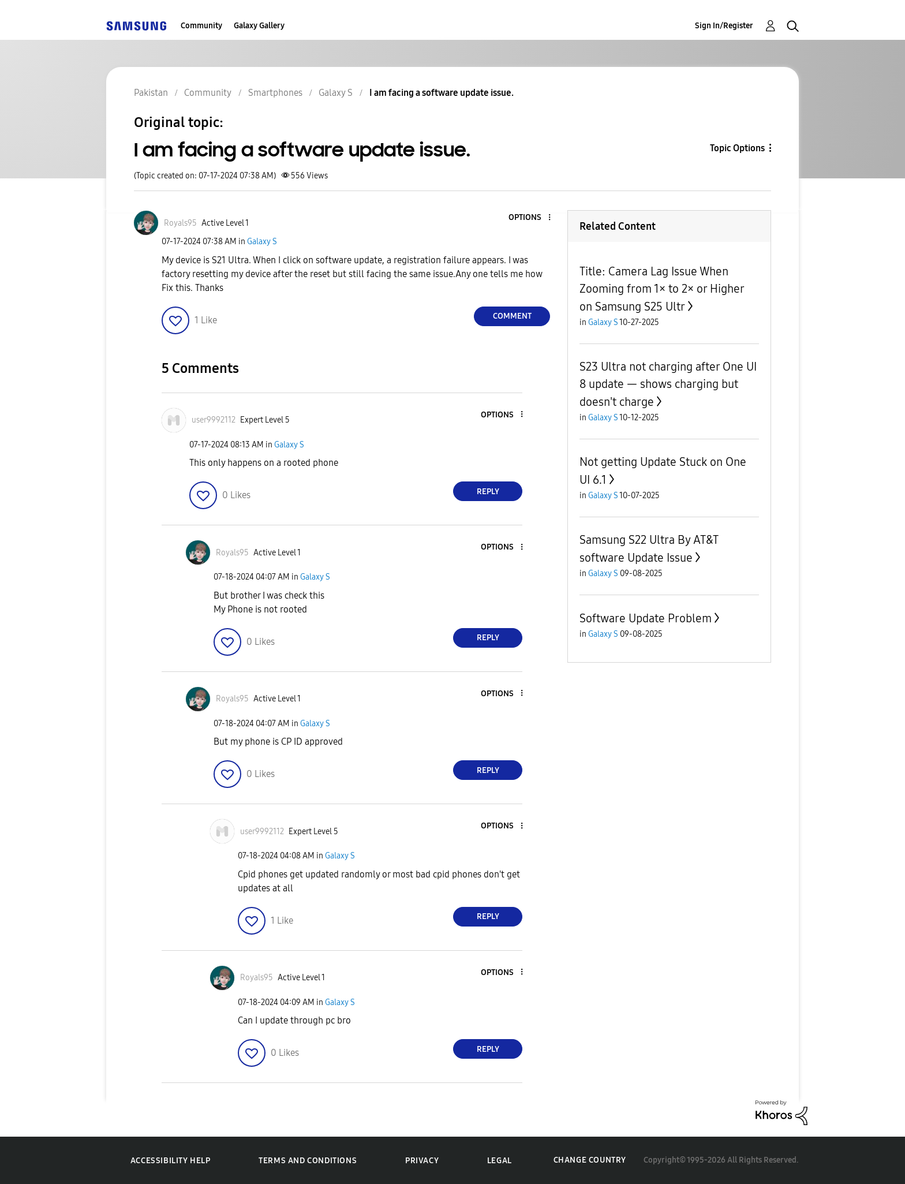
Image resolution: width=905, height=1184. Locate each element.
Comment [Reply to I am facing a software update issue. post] (512, 316)
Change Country (590, 1160)
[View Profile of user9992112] (213, 420)
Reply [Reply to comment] (488, 491)
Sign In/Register (724, 26)
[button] (530, 217)
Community (201, 26)
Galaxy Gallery (259, 26)
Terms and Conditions (308, 1161)
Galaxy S (262, 241)
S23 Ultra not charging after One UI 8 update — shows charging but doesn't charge (668, 384)
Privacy (422, 1161)
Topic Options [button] (737, 148)
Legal (499, 1161)
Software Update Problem (645, 618)
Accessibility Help (170, 1161)
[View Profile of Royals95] (180, 223)
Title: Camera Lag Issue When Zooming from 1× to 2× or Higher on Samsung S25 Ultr (661, 288)
